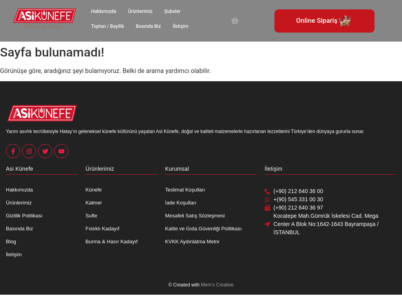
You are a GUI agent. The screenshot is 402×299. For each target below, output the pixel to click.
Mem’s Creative (217, 285)
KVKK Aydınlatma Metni (192, 241)
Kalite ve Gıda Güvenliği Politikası (203, 229)
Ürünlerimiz (140, 11)
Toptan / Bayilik (107, 26)
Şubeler (172, 11)
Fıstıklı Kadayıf (102, 229)
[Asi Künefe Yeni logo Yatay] (44, 15)
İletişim (180, 26)
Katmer (94, 203)
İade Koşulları (181, 203)
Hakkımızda (103, 11)
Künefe (94, 190)
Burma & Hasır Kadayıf (112, 241)
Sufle (91, 216)
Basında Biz (147, 26)
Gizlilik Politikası (24, 216)
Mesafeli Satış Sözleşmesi (195, 216)
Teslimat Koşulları (185, 190)
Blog (11, 241)
